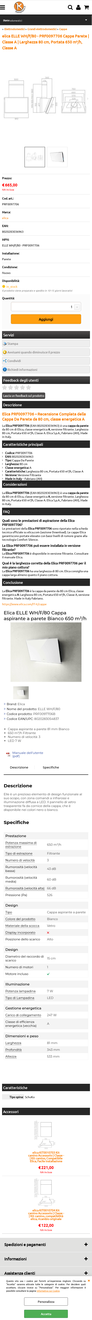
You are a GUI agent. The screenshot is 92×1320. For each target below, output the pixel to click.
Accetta (46, 1314)
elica (5, 218)
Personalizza (46, 1301)
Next (87, 98)
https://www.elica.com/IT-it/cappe (24, 604)
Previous (4, 98)
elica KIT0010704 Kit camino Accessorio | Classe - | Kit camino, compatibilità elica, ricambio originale (46, 1214)
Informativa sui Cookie (48, 1290)
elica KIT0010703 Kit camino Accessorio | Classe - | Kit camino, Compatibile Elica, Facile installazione (46, 1156)
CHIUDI (88, 1280)
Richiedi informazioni (22, 369)
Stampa (12, 343)
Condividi (14, 361)
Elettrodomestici (12, 20)
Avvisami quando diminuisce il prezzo (33, 352)
